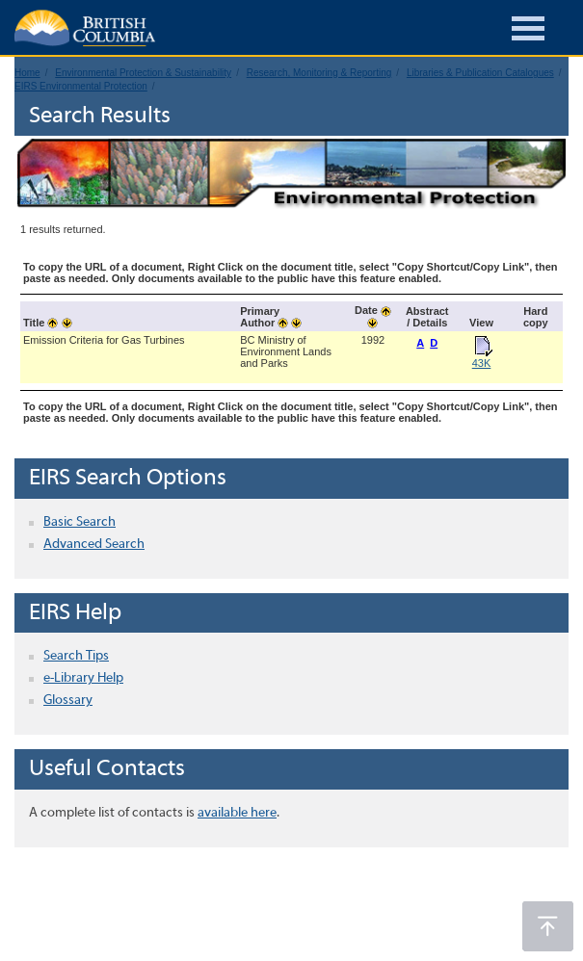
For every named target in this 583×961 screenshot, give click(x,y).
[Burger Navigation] (528, 31)
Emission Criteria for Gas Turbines (104, 340)
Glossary (68, 700)
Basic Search (79, 522)
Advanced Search (94, 544)
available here (237, 813)
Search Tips (76, 656)
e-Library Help (83, 678)
